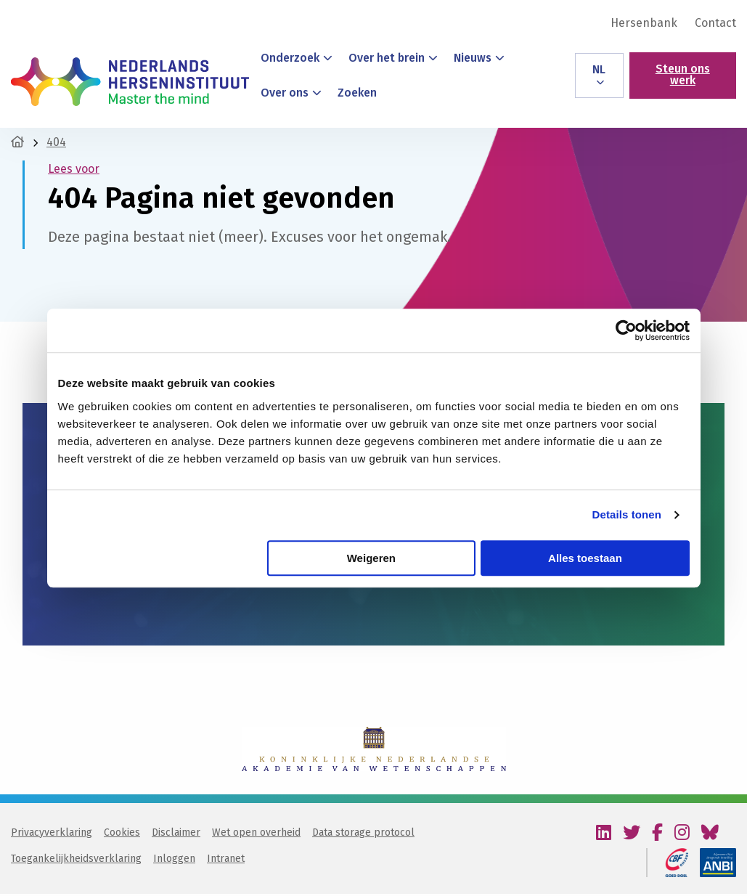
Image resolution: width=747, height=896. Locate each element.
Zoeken (357, 92)
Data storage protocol (363, 834)
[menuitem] (644, 23)
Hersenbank (644, 23)
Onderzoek (296, 58)
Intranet (226, 861)
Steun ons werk (683, 74)
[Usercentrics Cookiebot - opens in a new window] (626, 330)
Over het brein (393, 58)
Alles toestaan (585, 558)
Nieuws (479, 58)
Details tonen (626, 514)
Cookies (122, 834)
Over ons (291, 92)
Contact (715, 23)
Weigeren (371, 558)
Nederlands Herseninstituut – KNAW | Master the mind (130, 81)
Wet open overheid (256, 834)
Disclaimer (176, 834)
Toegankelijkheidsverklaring (76, 861)
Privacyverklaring (51, 834)
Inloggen (174, 861)
